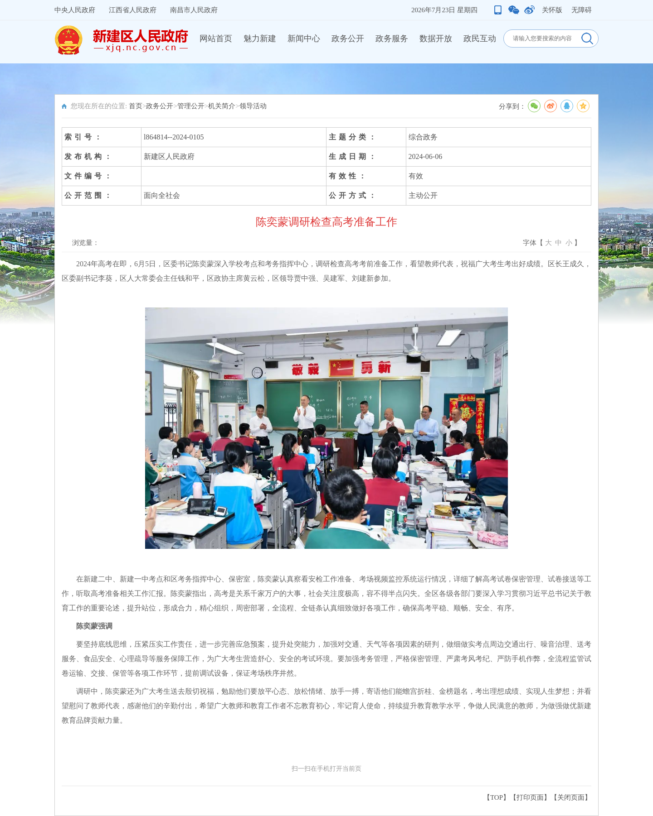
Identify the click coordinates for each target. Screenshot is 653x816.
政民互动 (479, 38)
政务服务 (391, 38)
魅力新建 (260, 38)
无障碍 (581, 10)
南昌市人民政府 (194, 10)
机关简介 (221, 106)
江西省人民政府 (132, 10)
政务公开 (347, 38)
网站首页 (216, 38)
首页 (135, 106)
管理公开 (191, 106)
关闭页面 (571, 797)
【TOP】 (496, 797)
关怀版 (552, 10)
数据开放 (435, 38)
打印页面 (530, 797)
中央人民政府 (74, 10)
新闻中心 (304, 38)
